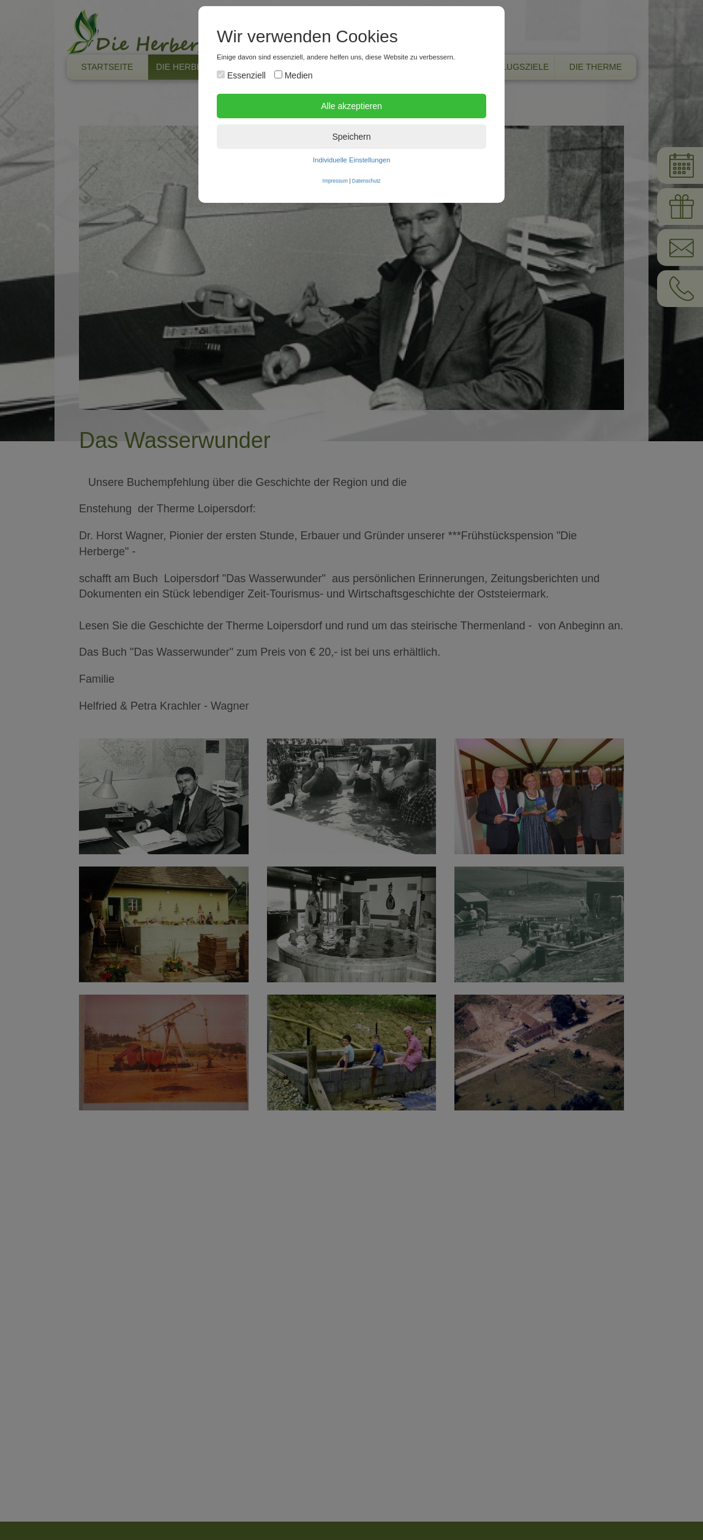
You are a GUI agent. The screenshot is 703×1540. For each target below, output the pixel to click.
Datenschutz (366, 181)
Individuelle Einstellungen (351, 160)
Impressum (335, 181)
